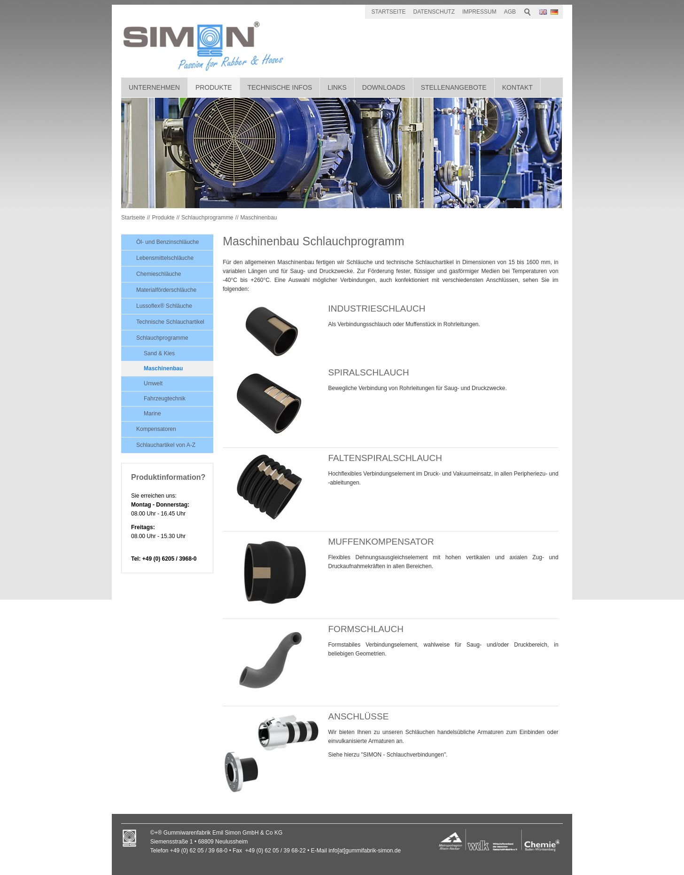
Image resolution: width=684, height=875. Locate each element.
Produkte (213, 87)
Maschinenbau (258, 217)
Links (336, 87)
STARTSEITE (389, 11)
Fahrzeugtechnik (165, 398)
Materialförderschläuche (166, 290)
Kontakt (517, 87)
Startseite (133, 217)
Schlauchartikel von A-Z (165, 445)
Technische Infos (280, 87)
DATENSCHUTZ (434, 11)
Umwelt (153, 383)
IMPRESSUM (479, 11)
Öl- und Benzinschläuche (167, 242)
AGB (510, 11)
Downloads (383, 87)
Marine (152, 413)
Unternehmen (154, 87)
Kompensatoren (156, 429)
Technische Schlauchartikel (170, 322)
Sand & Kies (159, 353)
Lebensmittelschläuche (165, 258)
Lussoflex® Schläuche (164, 306)
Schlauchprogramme (207, 217)
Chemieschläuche (158, 274)
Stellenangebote (454, 87)
